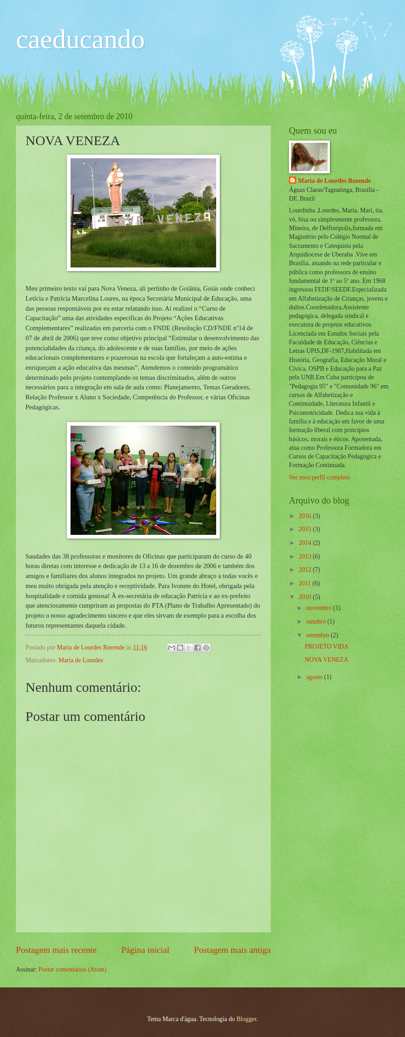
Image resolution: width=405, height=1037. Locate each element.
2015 (306, 529)
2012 (306, 569)
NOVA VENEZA (326, 659)
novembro (319, 607)
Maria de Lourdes (80, 660)
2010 (306, 597)
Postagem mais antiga (232, 950)
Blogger (247, 1019)
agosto (315, 677)
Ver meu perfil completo (319, 477)
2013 (306, 556)
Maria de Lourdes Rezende (334, 180)
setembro (318, 635)
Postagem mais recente (56, 950)
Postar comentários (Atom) (72, 969)
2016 (306, 516)
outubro (316, 621)
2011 (306, 583)
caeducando (80, 39)
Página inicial (145, 950)
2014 (306, 542)
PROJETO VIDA (326, 646)
